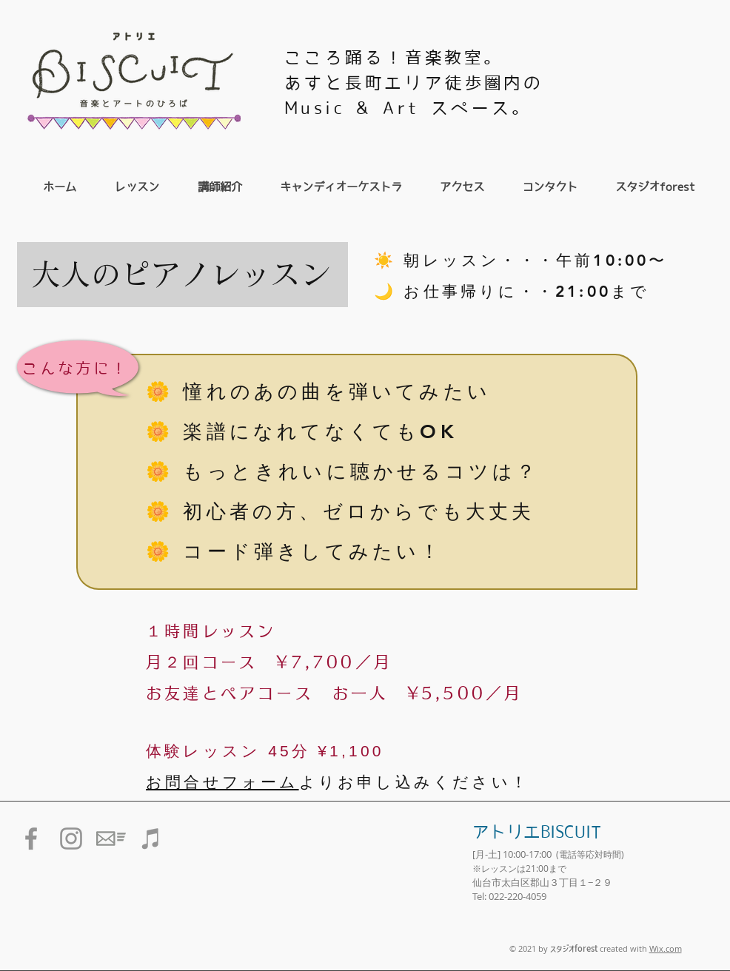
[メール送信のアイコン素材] (111, 838)
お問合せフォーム (222, 781)
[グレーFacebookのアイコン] (31, 838)
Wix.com (665, 948)
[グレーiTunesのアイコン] (151, 838)
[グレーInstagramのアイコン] (71, 838)
